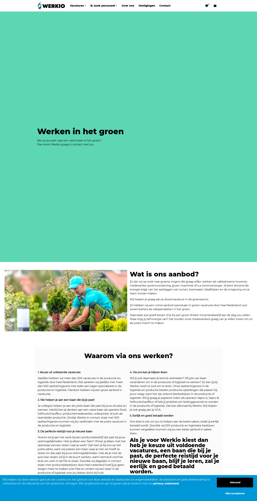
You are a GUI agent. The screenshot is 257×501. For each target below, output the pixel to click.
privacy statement (166, 483)
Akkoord (235, 482)
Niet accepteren (235, 493)
